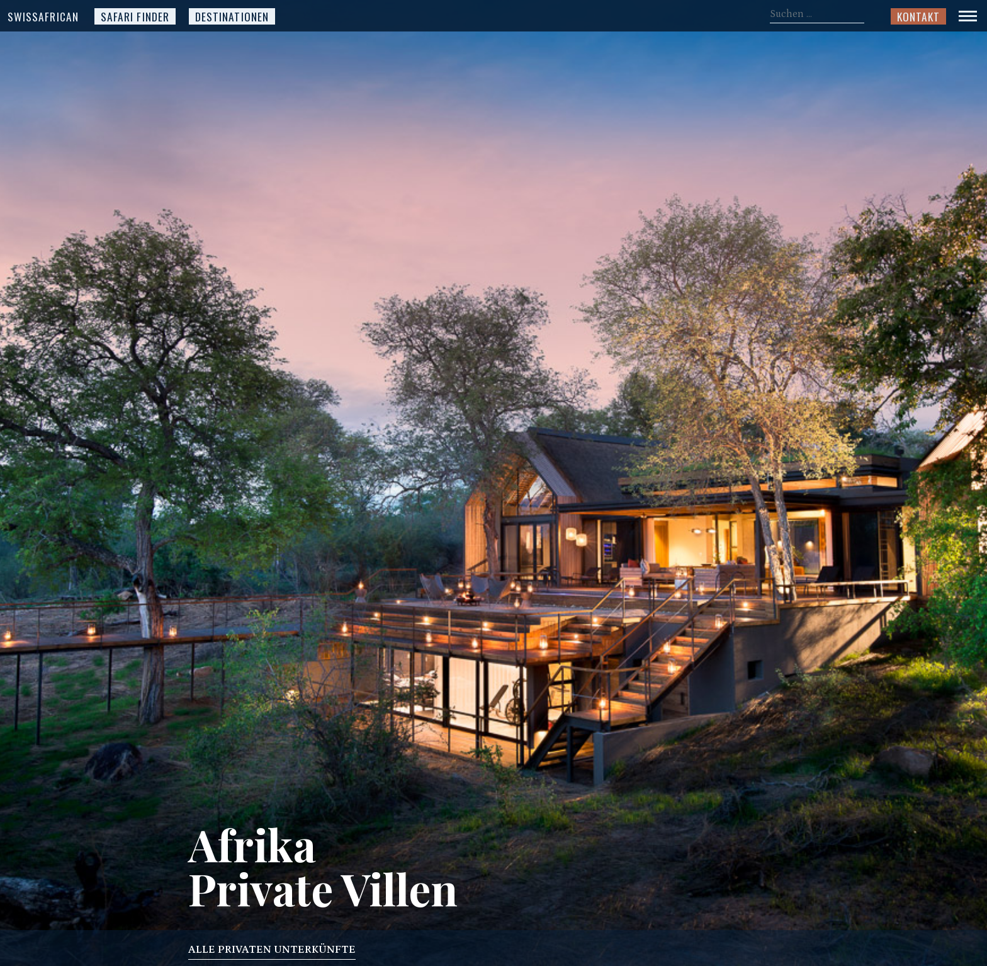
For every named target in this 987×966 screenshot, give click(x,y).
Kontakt (918, 16)
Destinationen (232, 16)
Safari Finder (135, 16)
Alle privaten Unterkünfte (272, 951)
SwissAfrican (43, 16)
